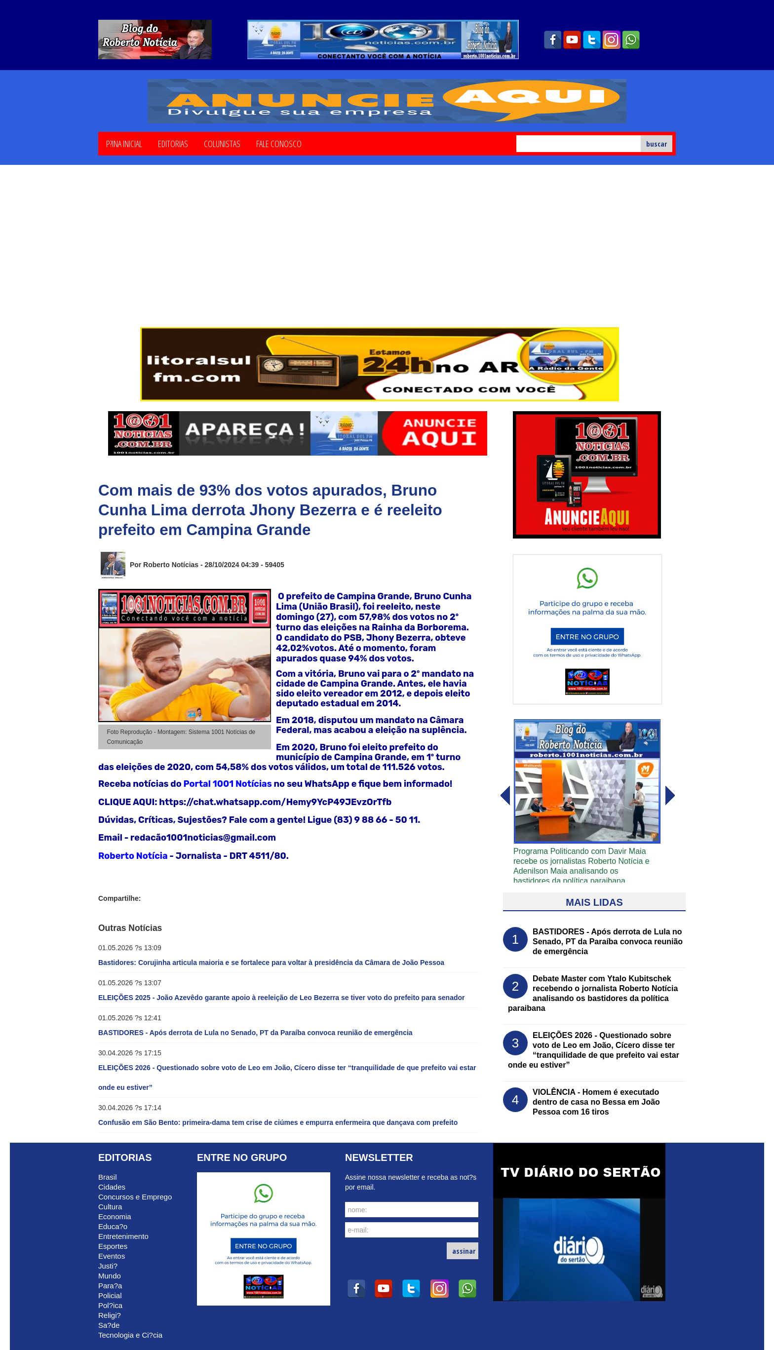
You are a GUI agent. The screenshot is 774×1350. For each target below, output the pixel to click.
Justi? (107, 1266)
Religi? (109, 1315)
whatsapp (631, 40)
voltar (670, 796)
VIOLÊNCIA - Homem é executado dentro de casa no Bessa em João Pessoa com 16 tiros (596, 1102)
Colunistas (222, 143)
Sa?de (108, 1325)
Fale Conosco (279, 143)
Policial (110, 1295)
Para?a (110, 1285)
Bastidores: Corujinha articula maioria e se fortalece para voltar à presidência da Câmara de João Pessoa (271, 962)
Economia (114, 1216)
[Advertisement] (387, 253)
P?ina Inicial (124, 143)
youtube (572, 40)
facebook (552, 40)
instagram (611, 40)
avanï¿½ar (504, 796)
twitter (592, 40)
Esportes (112, 1246)
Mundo (109, 1276)
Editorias (173, 143)
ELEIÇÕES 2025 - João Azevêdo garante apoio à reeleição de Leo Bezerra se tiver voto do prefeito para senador (281, 998)
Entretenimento (123, 1236)
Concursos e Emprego (135, 1197)
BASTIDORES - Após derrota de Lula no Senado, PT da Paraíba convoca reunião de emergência (255, 1033)
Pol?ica (110, 1305)
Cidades (111, 1187)
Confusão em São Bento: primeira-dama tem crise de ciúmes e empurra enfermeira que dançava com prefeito (278, 1122)
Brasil (107, 1177)
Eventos (111, 1256)
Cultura (110, 1206)
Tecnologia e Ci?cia (130, 1335)
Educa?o (112, 1226)
